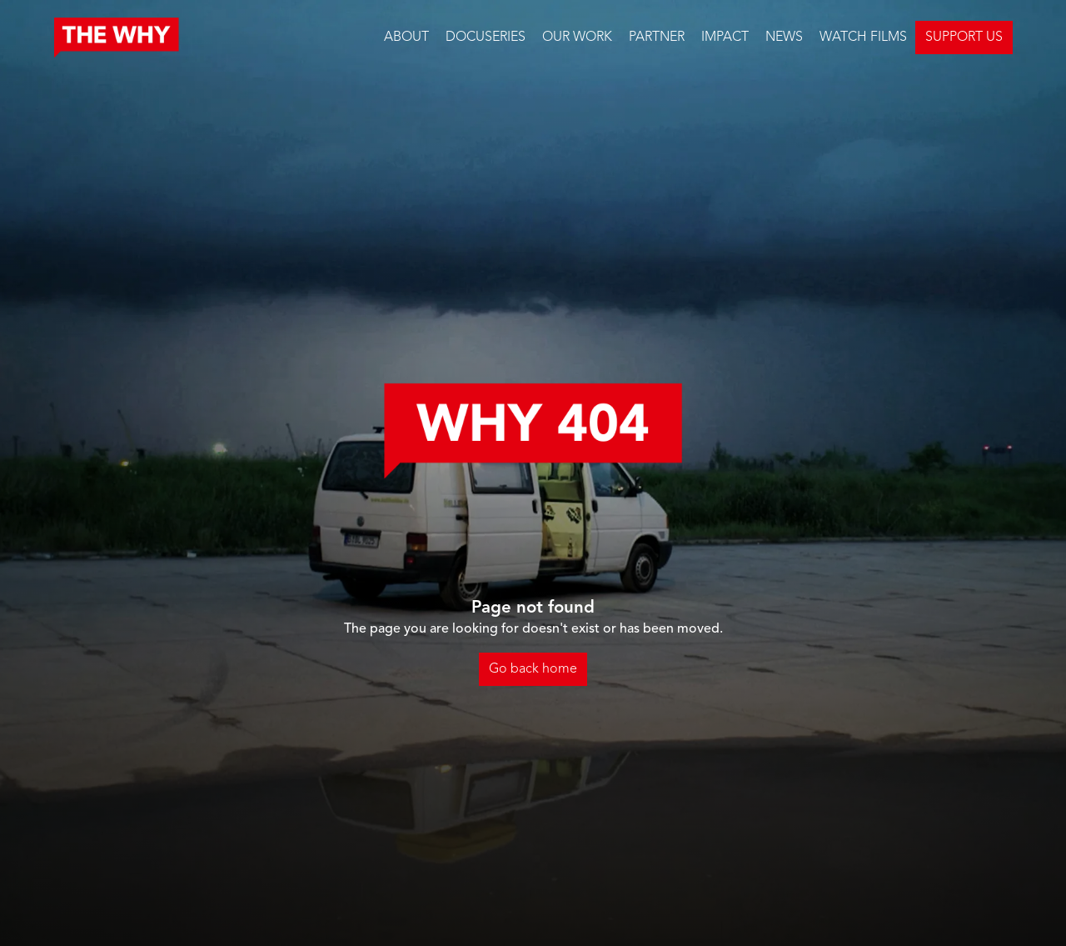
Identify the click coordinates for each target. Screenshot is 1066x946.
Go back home (533, 669)
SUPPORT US (964, 37)
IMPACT (725, 37)
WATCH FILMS (863, 37)
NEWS (784, 37)
